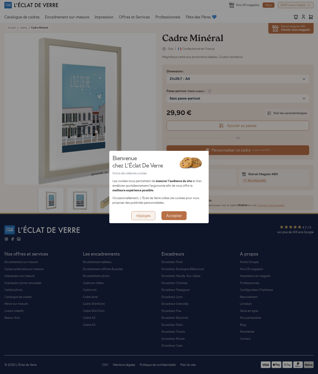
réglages (143, 215)
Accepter (174, 215)
